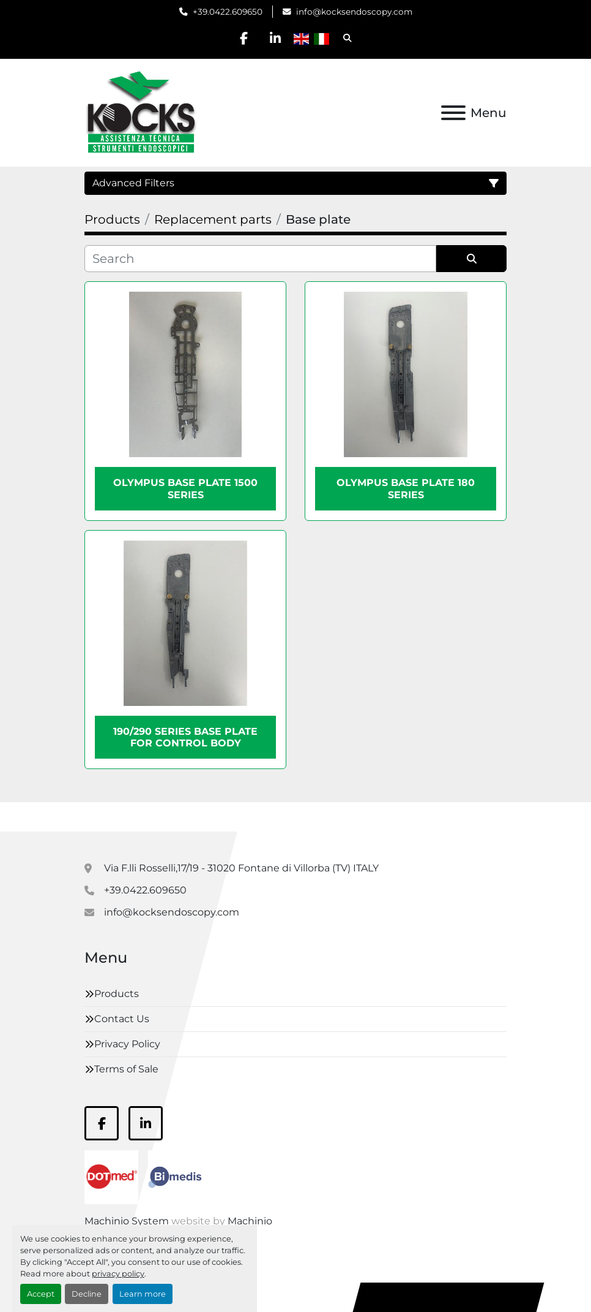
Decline (87, 1294)
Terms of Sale (126, 1069)
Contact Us (121, 1019)
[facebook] (244, 38)
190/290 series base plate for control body (185, 737)
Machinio (250, 1221)
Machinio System (126, 1221)
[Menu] (453, 112)
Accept (40, 1294)
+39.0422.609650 (227, 12)
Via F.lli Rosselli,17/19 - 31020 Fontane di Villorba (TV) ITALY (241, 868)
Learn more (142, 1294)
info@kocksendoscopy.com (354, 12)
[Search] (260, 258)
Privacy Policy (127, 1044)
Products (116, 993)
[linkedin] (275, 38)
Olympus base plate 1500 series (185, 488)
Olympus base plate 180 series (405, 488)
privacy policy (118, 1273)
